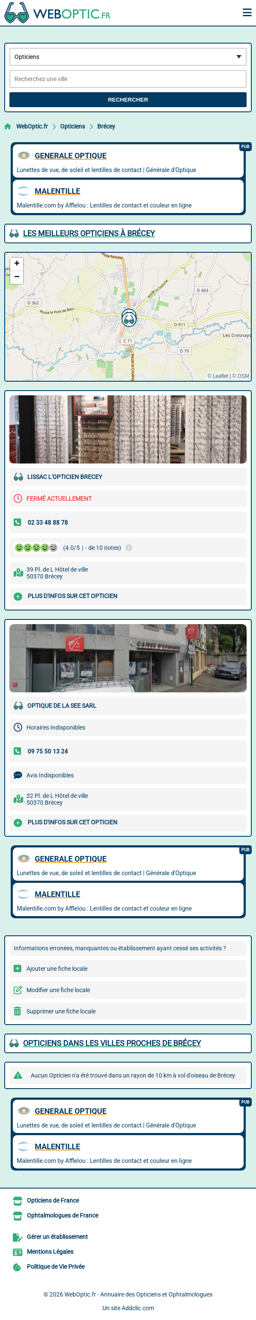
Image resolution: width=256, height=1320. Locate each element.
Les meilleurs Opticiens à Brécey (89, 233)
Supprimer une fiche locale (61, 1011)
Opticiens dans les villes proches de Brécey (112, 1043)
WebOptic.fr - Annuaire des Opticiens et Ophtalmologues (138, 1294)
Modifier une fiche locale (58, 990)
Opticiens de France (53, 1200)
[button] (128, 318)
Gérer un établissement (57, 1236)
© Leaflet (217, 376)
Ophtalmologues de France (62, 1215)
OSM (243, 376)
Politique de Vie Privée (55, 1266)
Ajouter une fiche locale (56, 968)
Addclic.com (138, 1308)
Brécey (106, 126)
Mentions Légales (50, 1251)
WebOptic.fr (32, 126)
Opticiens (72, 126)
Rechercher (128, 99)
